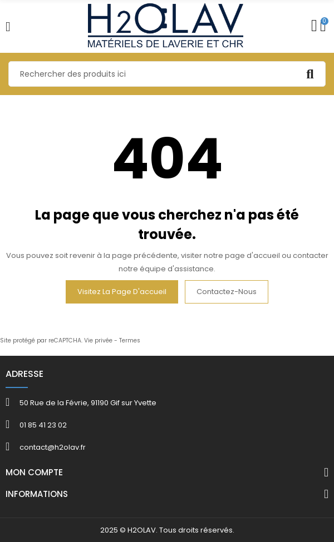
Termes (129, 340)
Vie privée (98, 340)
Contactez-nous (227, 291)
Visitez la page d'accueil (121, 291)
